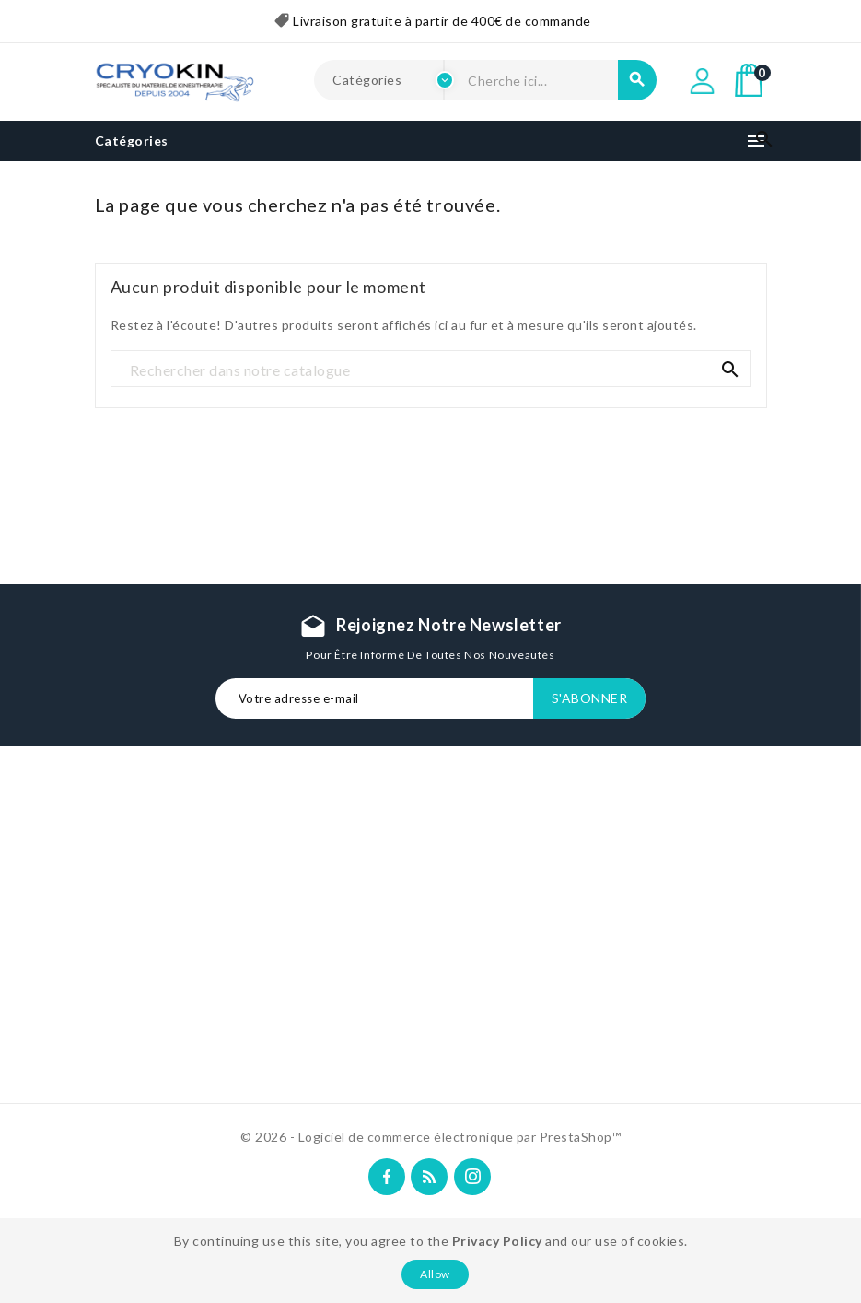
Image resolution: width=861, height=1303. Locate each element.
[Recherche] (430, 369)
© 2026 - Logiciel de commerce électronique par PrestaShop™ (430, 1137)
